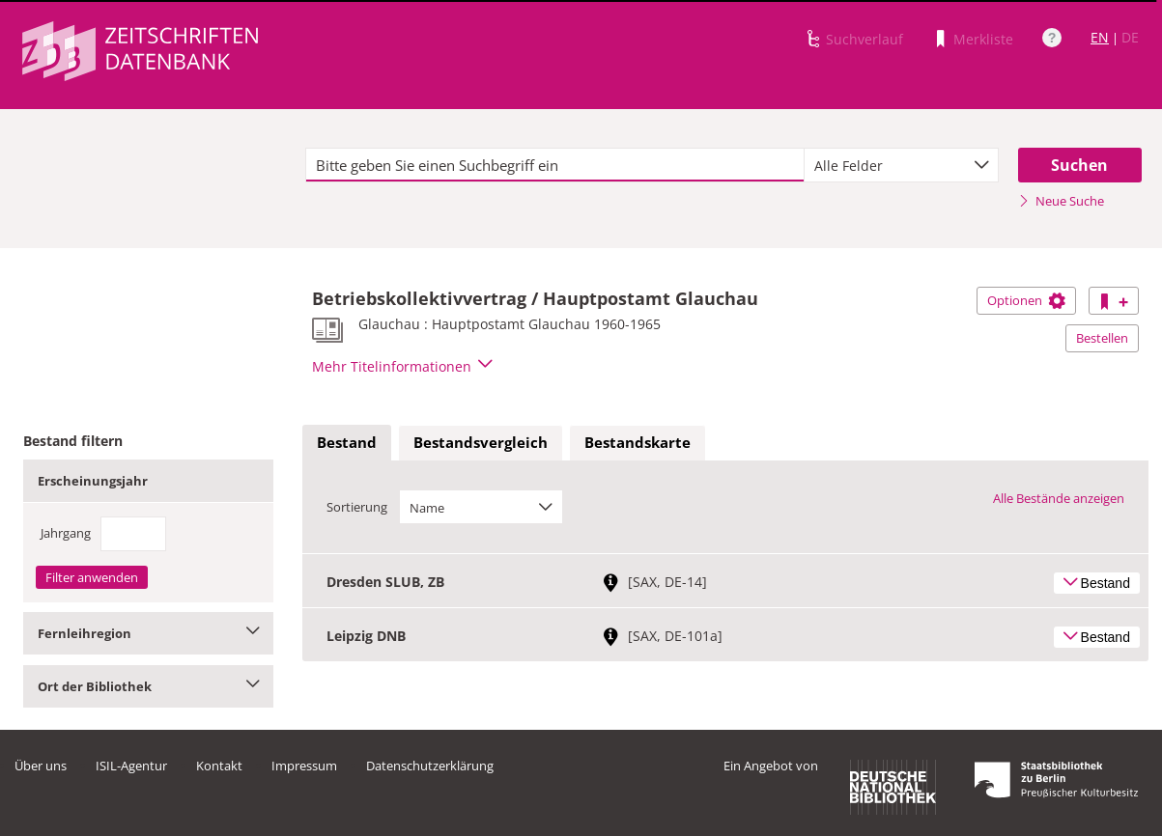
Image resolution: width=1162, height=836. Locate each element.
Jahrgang (66, 533)
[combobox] (901, 165)
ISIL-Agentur (131, 765)
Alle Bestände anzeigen (1058, 498)
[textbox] (555, 165)
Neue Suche (1061, 200)
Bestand (347, 442)
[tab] (346, 443)
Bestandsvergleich (480, 442)
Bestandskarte (637, 442)
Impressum (304, 765)
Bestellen (1102, 338)
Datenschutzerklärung (430, 765)
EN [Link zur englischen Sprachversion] (1100, 37)
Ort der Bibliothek (148, 686)
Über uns (40, 765)
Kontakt (219, 765)
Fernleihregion (148, 633)
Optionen (1026, 300)
